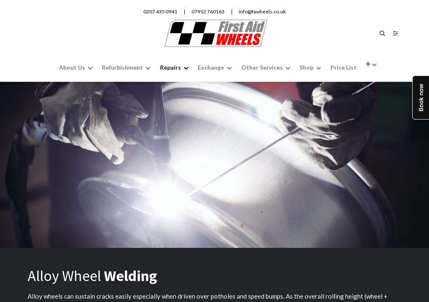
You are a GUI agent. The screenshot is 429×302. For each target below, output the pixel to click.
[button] (371, 63)
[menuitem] (343, 66)
